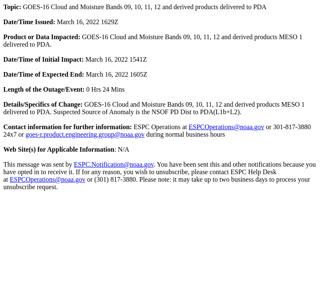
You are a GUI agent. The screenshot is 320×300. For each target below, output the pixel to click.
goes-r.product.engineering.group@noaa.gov (85, 134)
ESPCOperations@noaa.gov (226, 126)
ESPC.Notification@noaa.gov (113, 164)
